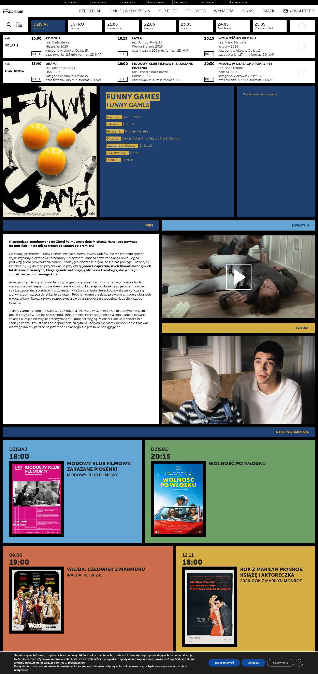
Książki (268, 11)
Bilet (36, 54)
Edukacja (195, 11)
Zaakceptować (224, 663)
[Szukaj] (9, 24)
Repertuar (90, 11)
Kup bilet (167, 11)
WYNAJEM (223, 11)
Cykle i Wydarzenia (130, 11)
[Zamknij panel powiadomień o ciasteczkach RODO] (299, 662)
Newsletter (299, 11)
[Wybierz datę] (19, 25)
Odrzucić (253, 663)
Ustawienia (280, 663)
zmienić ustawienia (27, 663)
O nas (247, 11)
